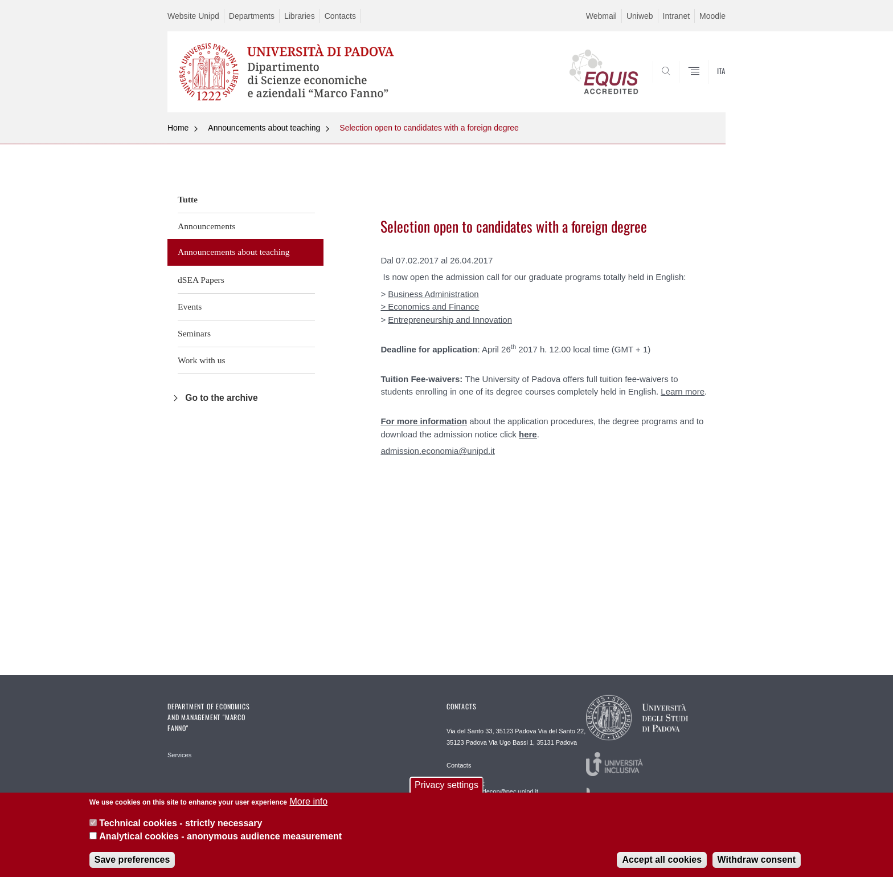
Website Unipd (193, 16)
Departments (252, 16)
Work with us (202, 360)
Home (178, 127)
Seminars (194, 333)
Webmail (601, 16)
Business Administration (433, 294)
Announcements (206, 226)
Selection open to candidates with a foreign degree (428, 127)
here (528, 434)
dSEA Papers (201, 280)
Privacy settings (446, 789)
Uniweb (639, 16)
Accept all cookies (662, 864)
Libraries (299, 16)
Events (190, 306)
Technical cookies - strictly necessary (180, 828)
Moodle (712, 16)
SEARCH (705, 85)
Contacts (340, 16)
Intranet (676, 16)
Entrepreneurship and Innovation (450, 319)
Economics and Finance (433, 306)
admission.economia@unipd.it (437, 451)
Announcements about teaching (264, 127)
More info (308, 806)
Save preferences (132, 864)
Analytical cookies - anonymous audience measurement (220, 841)
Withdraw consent (757, 864)
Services (179, 755)
